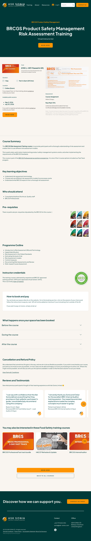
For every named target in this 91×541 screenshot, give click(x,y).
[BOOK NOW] (45, 45)
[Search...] (65, 5)
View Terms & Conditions (11, 372)
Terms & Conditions (8, 531)
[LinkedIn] (55, 530)
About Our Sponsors (41, 531)
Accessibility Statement (28, 531)
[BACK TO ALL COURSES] (45, 476)
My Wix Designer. (15, 533)
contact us (31, 91)
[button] (29, 5)
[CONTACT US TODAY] (78, 501)
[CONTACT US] (82, 5)
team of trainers (18, 281)
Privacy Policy (18, 531)
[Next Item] (83, 404)
